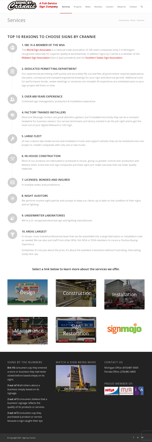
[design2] (27, 292)
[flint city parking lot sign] (124, 294)
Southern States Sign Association (103, 57)
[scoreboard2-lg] (27, 330)
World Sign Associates (39, 49)
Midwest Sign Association (36, 57)
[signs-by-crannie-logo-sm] (32, 6)
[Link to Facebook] (133, 437)
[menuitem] (55, 6)
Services (16, 20)
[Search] (142, 6)
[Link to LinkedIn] (138, 437)
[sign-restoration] (76, 330)
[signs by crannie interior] (76, 293)
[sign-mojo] (124, 328)
